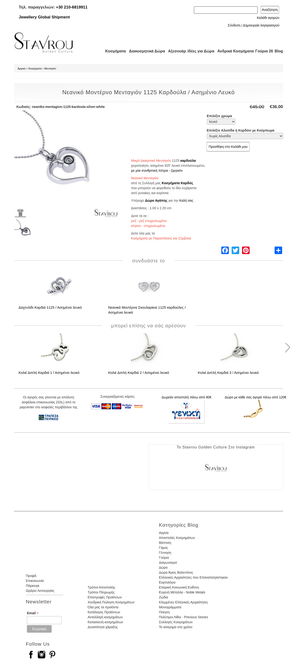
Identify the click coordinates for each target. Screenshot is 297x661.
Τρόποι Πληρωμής (101, 592)
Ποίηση (164, 612)
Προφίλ (31, 576)
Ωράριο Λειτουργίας (40, 591)
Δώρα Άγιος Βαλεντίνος (176, 572)
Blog (279, 51)
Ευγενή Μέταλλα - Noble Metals (182, 592)
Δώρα (163, 567)
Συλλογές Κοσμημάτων (176, 622)
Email (32, 613)
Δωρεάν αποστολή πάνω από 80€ (186, 397)
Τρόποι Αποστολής (101, 587)
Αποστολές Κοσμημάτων (177, 538)
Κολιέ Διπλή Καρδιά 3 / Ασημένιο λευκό (228, 373)
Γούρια (164, 557)
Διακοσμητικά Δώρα (145, 51)
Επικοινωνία (35, 581)
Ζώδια (163, 597)
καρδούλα (188, 160)
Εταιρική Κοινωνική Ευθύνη (179, 587)
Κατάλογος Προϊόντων (104, 612)
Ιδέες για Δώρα (199, 51)
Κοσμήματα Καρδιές (177, 183)
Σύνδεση (234, 25)
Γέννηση (165, 552)
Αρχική (21, 68)
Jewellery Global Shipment (44, 17)
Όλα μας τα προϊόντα (103, 607)
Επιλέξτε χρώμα (219, 116)
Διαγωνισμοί (168, 562)
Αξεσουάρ (175, 51)
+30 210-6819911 (72, 7)
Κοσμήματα (114, 51)
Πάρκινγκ (32, 586)
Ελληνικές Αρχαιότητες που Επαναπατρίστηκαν (193, 577)
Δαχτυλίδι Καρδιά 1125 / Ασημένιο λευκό (50, 307)
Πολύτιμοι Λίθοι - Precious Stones (183, 617)
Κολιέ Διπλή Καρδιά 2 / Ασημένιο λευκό (138, 373)
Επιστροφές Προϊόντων (105, 597)
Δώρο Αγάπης (156, 200)
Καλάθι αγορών (268, 18)
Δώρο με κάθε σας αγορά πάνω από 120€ (255, 397)
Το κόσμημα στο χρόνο (175, 627)
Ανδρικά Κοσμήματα (233, 51)
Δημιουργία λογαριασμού (261, 25)
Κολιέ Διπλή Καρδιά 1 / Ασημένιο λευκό (49, 373)
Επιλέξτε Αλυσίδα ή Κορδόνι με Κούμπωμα (240, 130)
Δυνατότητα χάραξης (103, 627)
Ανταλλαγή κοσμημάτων (105, 617)
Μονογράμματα (170, 607)
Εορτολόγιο (167, 582)
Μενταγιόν (50, 68)
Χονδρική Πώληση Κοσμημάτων (111, 602)
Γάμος (163, 548)
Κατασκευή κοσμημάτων (105, 622)
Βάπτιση (165, 543)
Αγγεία (164, 533)
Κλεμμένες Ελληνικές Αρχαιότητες (183, 602)
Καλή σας (186, 200)
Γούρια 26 (263, 51)
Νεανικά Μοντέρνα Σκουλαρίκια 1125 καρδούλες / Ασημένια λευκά (147, 309)
